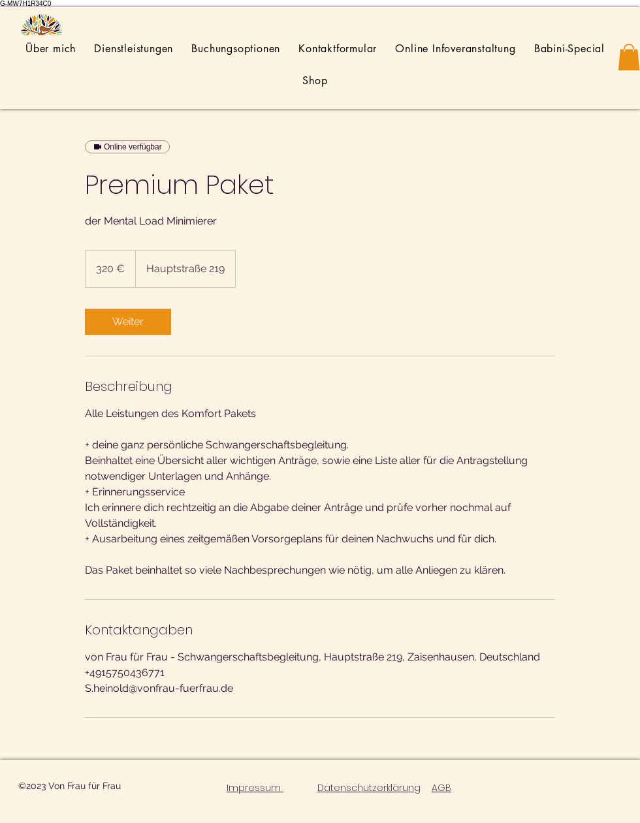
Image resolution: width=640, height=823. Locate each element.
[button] (629, 57)
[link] (128, 322)
